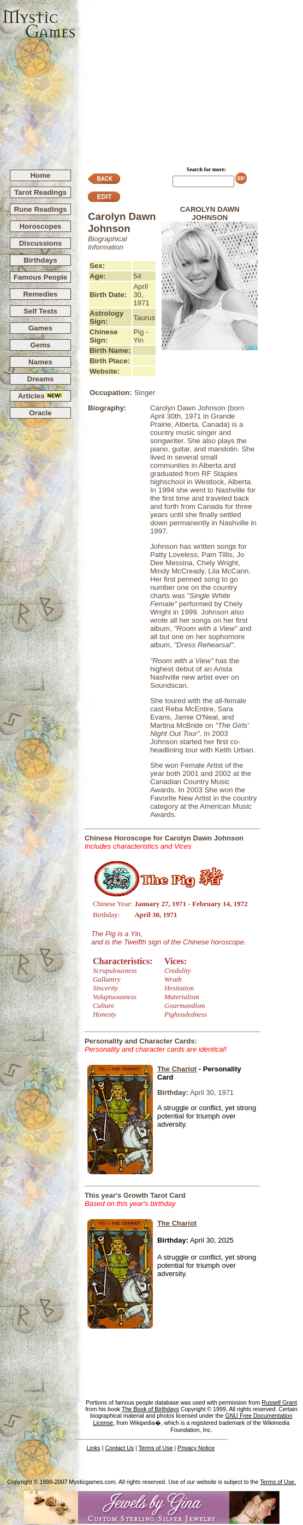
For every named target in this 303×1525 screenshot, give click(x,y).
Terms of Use (156, 1448)
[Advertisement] (189, 79)
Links (93, 1448)
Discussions (40, 243)
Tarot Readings (40, 192)
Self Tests (40, 311)
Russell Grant (279, 1402)
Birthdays (40, 260)
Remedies (40, 294)
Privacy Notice (196, 1448)
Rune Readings (40, 209)
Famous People (41, 277)
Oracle (40, 413)
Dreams (40, 379)
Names (40, 362)
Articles (40, 396)
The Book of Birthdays (150, 1409)
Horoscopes (40, 226)
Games (40, 328)
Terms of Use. (278, 1481)
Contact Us (119, 1448)
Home (40, 175)
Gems (40, 345)
